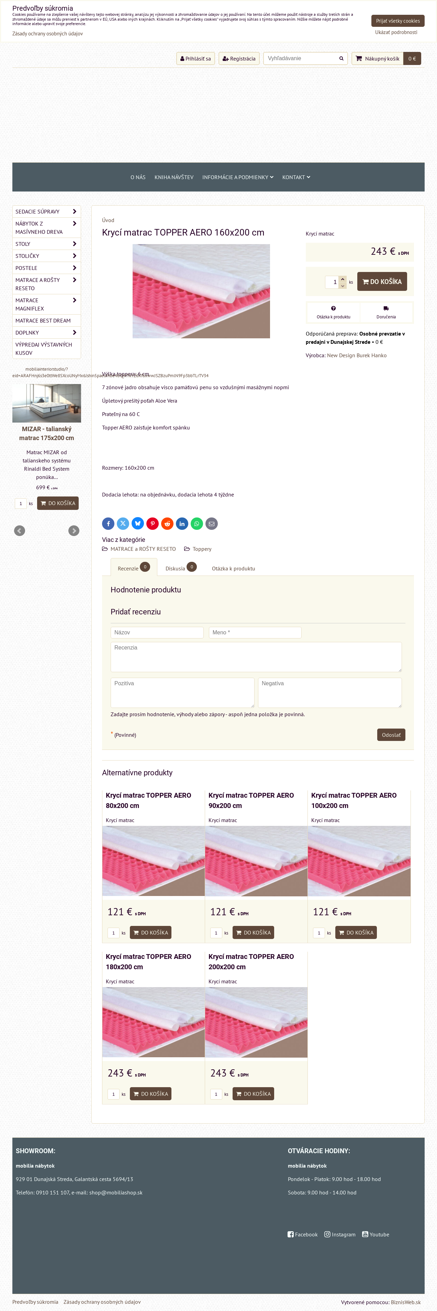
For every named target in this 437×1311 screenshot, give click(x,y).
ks (116, 933)
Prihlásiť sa (195, 58)
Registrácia (239, 58)
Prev (19, 530)
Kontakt (296, 177)
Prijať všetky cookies (398, 21)
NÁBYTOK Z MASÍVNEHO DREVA (48, 228)
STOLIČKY (48, 256)
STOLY (48, 244)
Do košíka (382, 281)
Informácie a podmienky (237, 177)
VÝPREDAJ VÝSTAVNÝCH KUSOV (43, 348)
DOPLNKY (48, 332)
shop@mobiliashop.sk (116, 1192)
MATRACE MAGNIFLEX (48, 304)
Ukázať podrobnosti (396, 32)
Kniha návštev (174, 177)
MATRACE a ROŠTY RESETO (143, 548)
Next (73, 530)
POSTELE (48, 268)
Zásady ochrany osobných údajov (102, 1301)
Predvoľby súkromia (35, 1301)
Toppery (202, 548)
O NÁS (138, 177)
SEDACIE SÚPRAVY (48, 211)
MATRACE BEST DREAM (43, 320)
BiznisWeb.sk (406, 1302)
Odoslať (391, 734)
